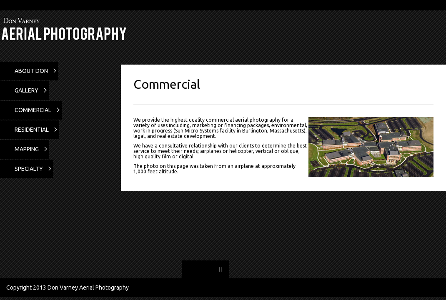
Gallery (26, 90)
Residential (32, 129)
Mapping (27, 149)
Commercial (33, 110)
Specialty (29, 168)
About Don (31, 71)
